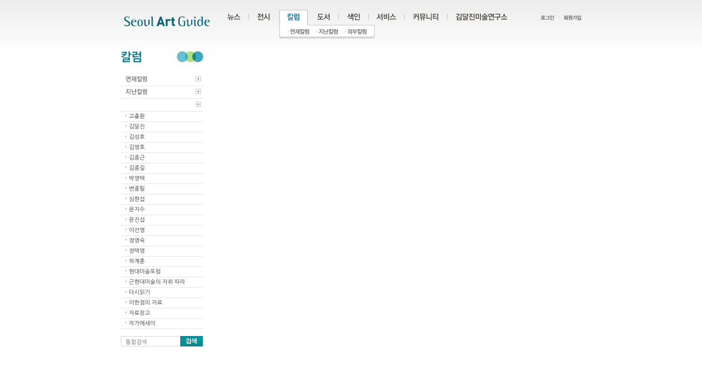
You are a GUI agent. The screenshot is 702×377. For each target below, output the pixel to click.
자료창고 (139, 313)
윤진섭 (137, 220)
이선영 (137, 230)
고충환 (137, 116)
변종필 (137, 189)
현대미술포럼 (145, 271)
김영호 (137, 147)
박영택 (137, 178)
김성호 (137, 137)
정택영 (137, 251)
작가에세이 (142, 323)
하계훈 (137, 261)
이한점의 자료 (145, 302)
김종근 (137, 157)
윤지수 (137, 209)
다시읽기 (139, 292)
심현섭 (137, 199)
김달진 (137, 126)
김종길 (137, 168)
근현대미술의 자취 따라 (157, 282)
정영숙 (137, 240)
